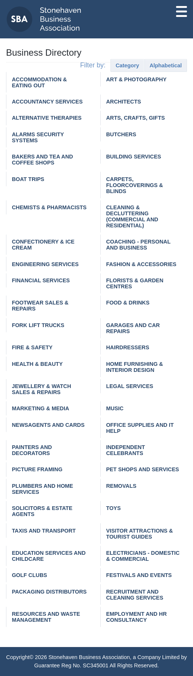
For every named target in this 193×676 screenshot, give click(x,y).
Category (127, 65)
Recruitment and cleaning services (134, 595)
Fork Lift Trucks (38, 325)
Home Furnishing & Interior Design (134, 367)
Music (114, 408)
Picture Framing (37, 469)
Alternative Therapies (46, 118)
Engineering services (45, 264)
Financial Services (41, 280)
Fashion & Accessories (141, 264)
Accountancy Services (47, 102)
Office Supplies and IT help (139, 428)
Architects (123, 102)
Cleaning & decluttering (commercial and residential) (132, 216)
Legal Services (129, 386)
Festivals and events (139, 575)
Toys (113, 508)
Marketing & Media (40, 408)
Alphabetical (166, 65)
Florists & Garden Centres (134, 283)
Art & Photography (136, 79)
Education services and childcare (49, 556)
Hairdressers (127, 347)
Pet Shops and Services (142, 469)
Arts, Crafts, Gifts (135, 118)
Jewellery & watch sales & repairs (41, 389)
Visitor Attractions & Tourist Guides (139, 534)
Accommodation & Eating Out (39, 82)
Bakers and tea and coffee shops (42, 160)
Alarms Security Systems (38, 137)
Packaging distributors (49, 592)
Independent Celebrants (125, 450)
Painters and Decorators (32, 450)
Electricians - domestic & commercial (142, 556)
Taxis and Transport (44, 531)
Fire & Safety (32, 347)
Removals (121, 486)
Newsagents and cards (48, 425)
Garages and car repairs (133, 328)
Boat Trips (28, 179)
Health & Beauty (37, 364)
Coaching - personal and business (138, 245)
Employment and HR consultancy (136, 617)
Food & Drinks (127, 303)
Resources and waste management (46, 617)
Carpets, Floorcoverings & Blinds (134, 185)
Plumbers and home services (42, 489)
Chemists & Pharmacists (49, 207)
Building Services (133, 157)
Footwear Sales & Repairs (40, 306)
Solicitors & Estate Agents (42, 511)
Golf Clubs (29, 575)
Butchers (121, 134)
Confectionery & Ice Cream (43, 245)
